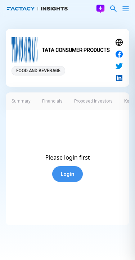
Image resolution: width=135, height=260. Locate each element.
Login (68, 173)
